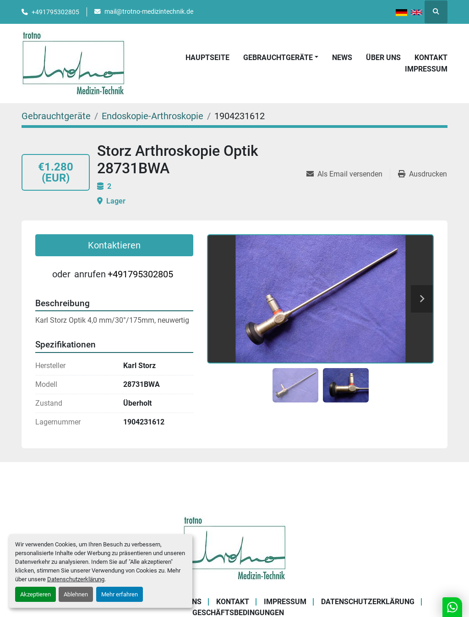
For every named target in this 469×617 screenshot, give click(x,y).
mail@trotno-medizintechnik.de (148, 11)
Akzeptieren (35, 594)
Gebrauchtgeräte (278, 57)
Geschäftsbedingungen (238, 612)
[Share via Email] (348, 174)
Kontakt (430, 57)
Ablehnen (76, 594)
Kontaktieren (114, 245)
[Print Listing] (422, 174)
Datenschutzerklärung (75, 579)
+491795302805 (55, 12)
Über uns (383, 57)
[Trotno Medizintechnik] (235, 547)
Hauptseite (207, 57)
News (342, 57)
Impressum (426, 69)
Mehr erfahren (119, 594)
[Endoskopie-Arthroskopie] (152, 115)
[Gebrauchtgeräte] (56, 115)
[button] (280, 57)
